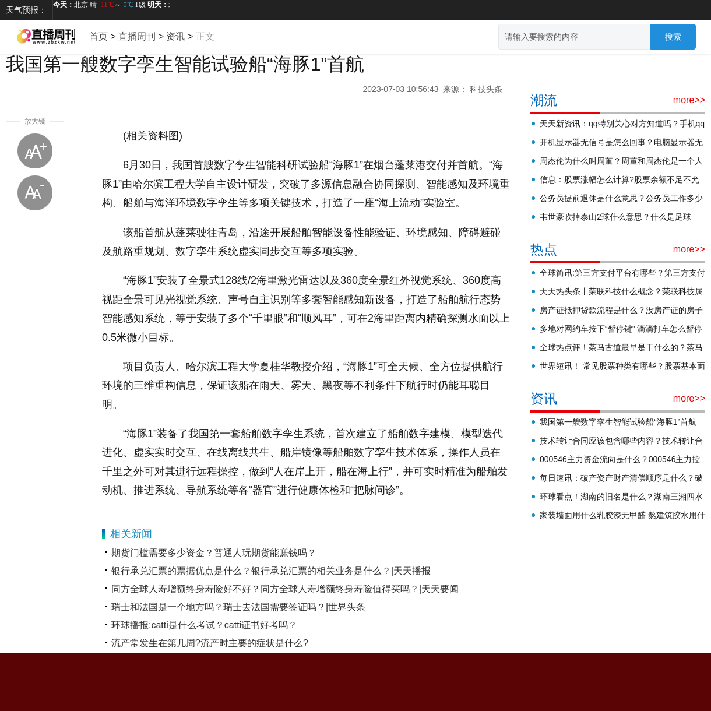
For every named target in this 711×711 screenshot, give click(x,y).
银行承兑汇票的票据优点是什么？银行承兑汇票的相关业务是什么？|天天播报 (271, 571)
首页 (98, 36)
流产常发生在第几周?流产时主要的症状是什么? (209, 643)
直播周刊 (137, 36)
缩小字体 (34, 192)
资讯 (175, 36)
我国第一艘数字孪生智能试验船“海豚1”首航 (618, 422)
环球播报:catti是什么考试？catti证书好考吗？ (204, 625)
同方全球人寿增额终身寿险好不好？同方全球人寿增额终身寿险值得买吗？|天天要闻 (285, 589)
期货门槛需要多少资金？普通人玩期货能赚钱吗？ (213, 553)
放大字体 (34, 150)
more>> (689, 100)
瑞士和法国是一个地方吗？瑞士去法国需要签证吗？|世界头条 (238, 607)
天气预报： (26, 10)
